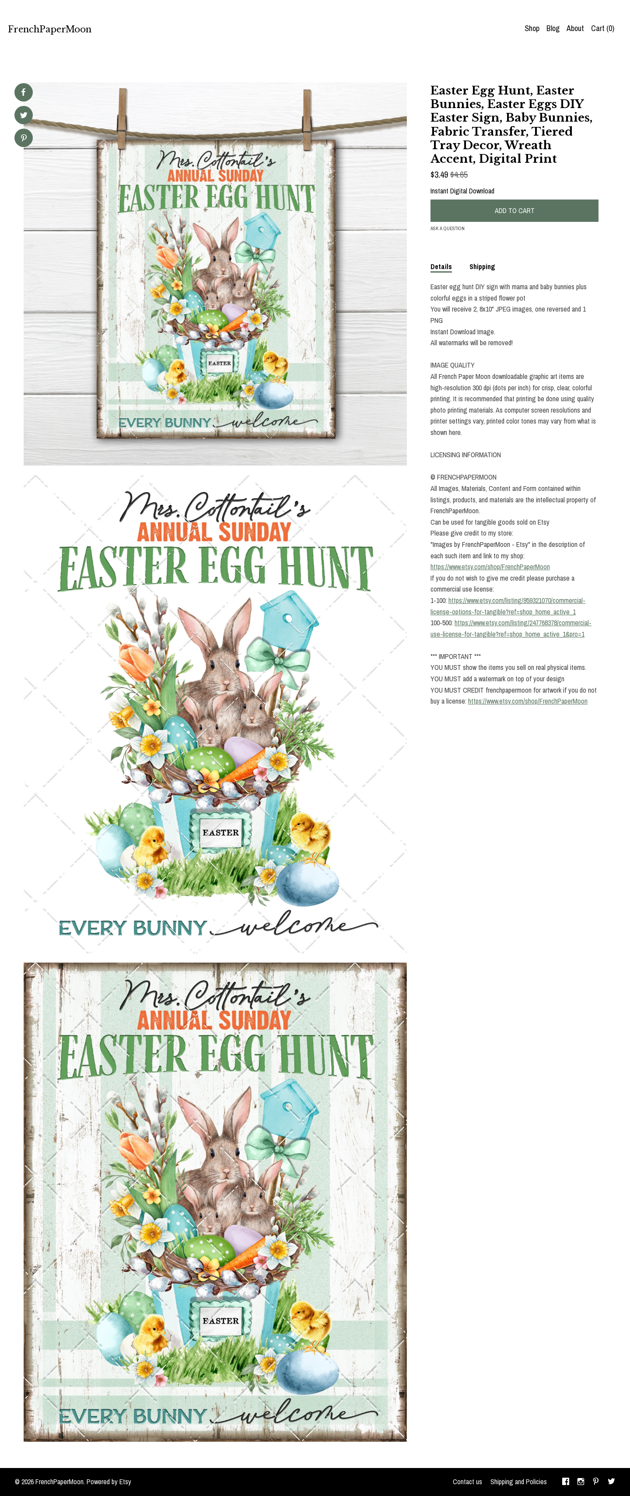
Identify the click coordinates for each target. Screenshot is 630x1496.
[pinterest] (595, 1482)
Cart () (602, 28)
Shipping (482, 266)
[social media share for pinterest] (24, 138)
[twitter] (611, 1482)
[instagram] (581, 1482)
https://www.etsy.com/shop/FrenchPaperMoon (490, 566)
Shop (532, 28)
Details (441, 266)
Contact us (467, 1481)
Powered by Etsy (109, 1481)
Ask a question (447, 228)
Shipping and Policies (518, 1481)
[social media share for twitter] (24, 116)
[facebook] (565, 1482)
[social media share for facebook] (23, 92)
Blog (553, 28)
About (575, 28)
